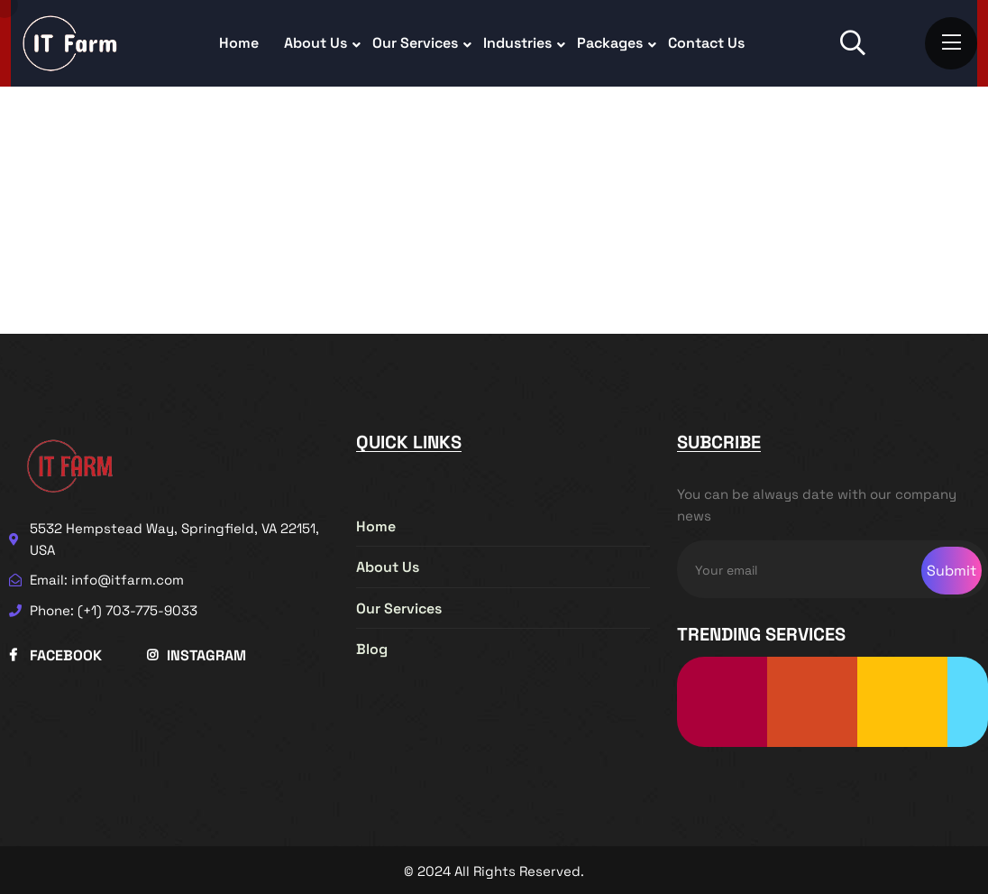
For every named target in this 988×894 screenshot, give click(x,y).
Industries (517, 42)
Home (239, 42)
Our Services (415, 42)
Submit (951, 570)
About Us (315, 42)
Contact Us (706, 42)
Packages (610, 42)
